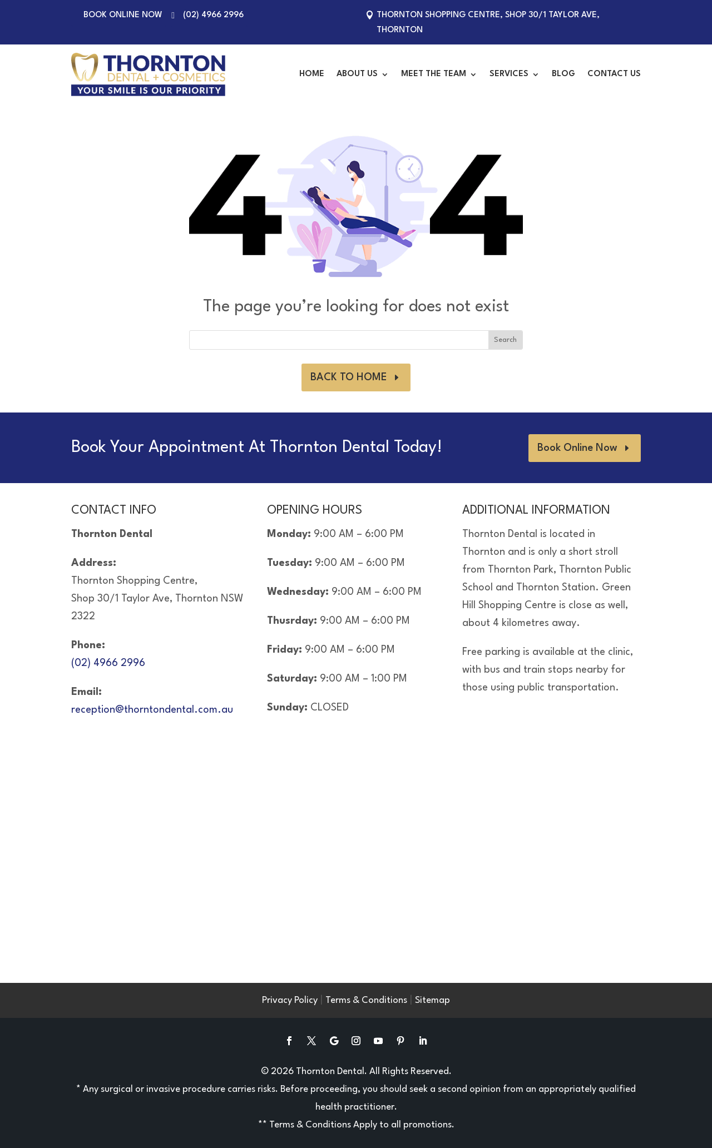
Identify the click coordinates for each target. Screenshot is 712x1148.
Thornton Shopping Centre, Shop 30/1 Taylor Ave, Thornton (488, 22)
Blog (563, 74)
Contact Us (614, 74)
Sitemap (432, 1000)
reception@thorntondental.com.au (152, 710)
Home (311, 74)
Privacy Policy (290, 1000)
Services (509, 74)
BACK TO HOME (348, 377)
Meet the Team (433, 74)
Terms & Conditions (366, 1000)
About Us (357, 74)
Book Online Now (122, 15)
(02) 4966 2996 (213, 15)
